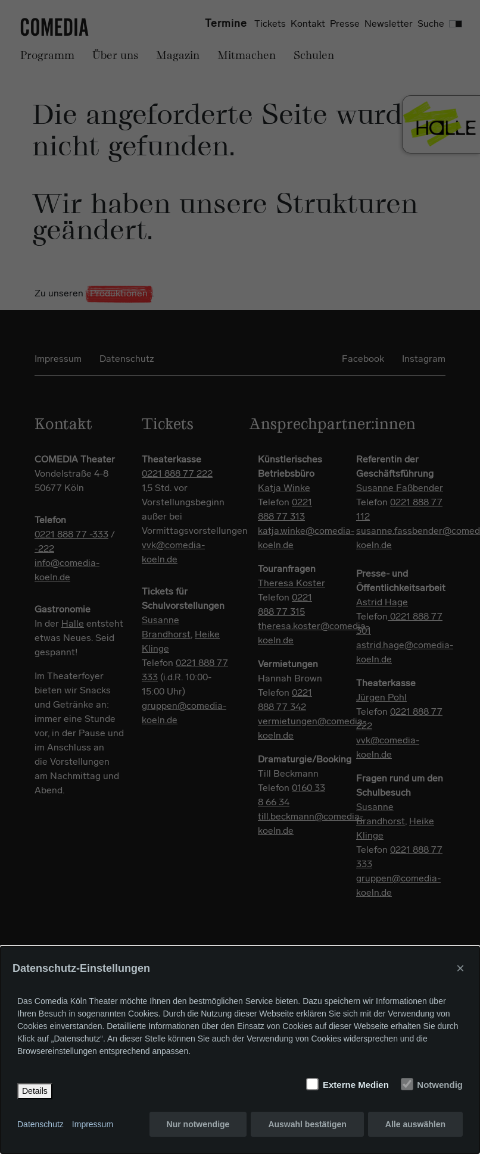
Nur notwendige (198, 1124)
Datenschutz (40, 1124)
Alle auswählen (415, 1124)
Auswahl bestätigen (307, 1124)
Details (35, 1091)
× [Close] (460, 968)
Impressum (92, 1124)
